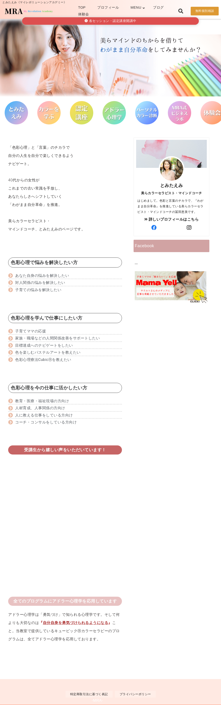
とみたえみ (171, 185)
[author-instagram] (189, 228)
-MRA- (97, 700)
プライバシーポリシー (135, 694)
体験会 (83, 14)
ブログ (158, 7)
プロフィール (108, 7)
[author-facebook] (154, 228)
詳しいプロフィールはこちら (171, 219)
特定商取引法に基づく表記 (89, 694)
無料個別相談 (204, 11)
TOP (82, 7)
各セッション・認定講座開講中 (110, 21)
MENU (136, 7)
